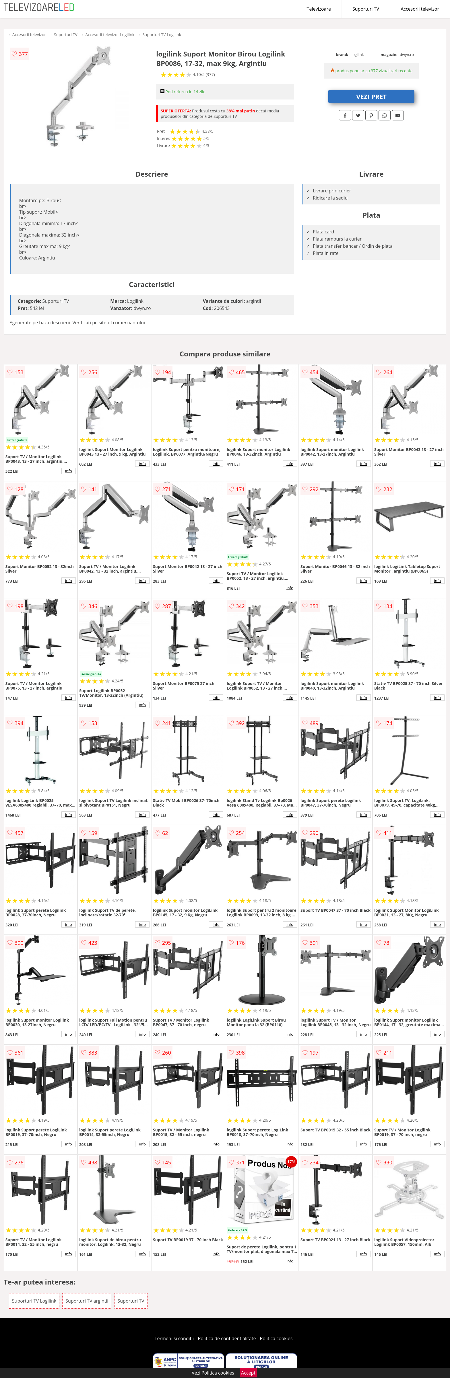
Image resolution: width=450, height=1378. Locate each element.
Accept (248, 1373)
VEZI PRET (371, 96)
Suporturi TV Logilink (161, 34)
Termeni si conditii (174, 1338)
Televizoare (319, 9)
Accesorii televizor (420, 9)
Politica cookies (276, 1338)
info (68, 470)
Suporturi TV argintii (86, 1301)
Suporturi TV (365, 9)
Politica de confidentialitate (227, 1338)
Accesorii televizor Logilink (109, 34)
